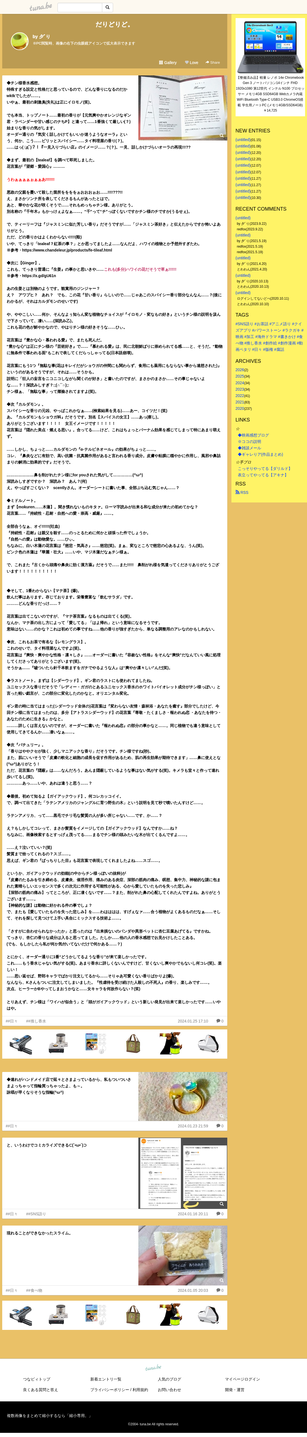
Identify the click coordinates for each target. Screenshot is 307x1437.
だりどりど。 (115, 24)
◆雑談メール (249, 448)
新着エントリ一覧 (105, 1379)
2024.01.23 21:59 (193, 1126)
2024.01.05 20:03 (193, 1290)
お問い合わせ (169, 1389)
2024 (240, 383)
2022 (240, 395)
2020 (240, 408)
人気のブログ (169, 1379)
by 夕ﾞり (41, 36)
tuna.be (153, 1368)
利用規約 (140, 1389)
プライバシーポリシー (109, 1389)
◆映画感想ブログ (253, 435)
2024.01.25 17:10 (193, 1021)
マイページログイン (242, 1379)
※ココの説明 (249, 441)
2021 (240, 402)
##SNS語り (36, 1214)
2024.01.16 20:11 (193, 1214)
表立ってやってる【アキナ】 (263, 475)
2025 (240, 376)
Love (191, 62)
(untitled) (243, 139)
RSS (242, 492)
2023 (240, 389)
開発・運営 (234, 1389)
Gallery (167, 62)
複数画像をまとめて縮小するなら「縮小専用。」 (50, 1415)
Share (213, 62)
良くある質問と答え (40, 1389)
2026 (240, 370)
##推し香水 (36, 1021)
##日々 (12, 1021)
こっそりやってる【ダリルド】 (265, 468)
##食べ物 (34, 1290)
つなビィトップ (36, 1379)
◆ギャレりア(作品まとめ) (260, 454)
